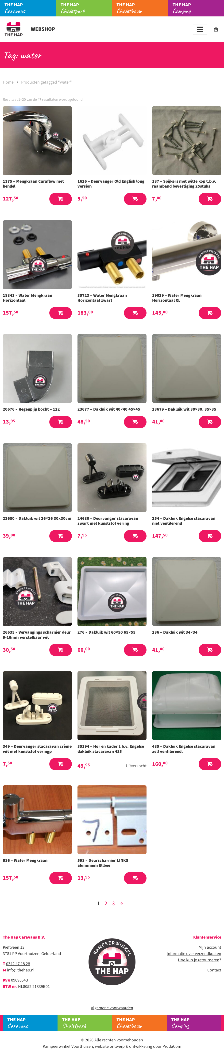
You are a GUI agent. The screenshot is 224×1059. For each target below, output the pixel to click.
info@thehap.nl (21, 970)
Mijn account (210, 947)
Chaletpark (86, 8)
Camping (198, 8)
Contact (214, 970)
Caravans (30, 8)
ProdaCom (171, 1046)
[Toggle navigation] (200, 29)
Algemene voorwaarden (112, 1008)
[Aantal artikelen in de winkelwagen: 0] (216, 29)
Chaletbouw (142, 8)
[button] (60, 199)
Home (8, 82)
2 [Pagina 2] (105, 903)
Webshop (29, 29)
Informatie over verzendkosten (194, 954)
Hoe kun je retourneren (198, 960)
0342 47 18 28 (18, 964)
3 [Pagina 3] (113, 903)
